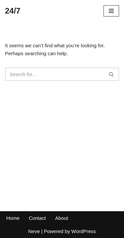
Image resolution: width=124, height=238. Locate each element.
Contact (37, 218)
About (61, 218)
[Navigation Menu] (111, 11)
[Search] (54, 74)
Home (13, 218)
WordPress (83, 231)
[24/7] (13, 11)
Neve (34, 231)
